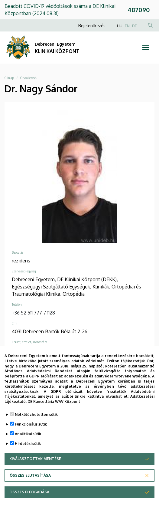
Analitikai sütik (28, 441)
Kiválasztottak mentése (35, 466)
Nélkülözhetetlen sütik (36, 422)
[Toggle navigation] (145, 47)
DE (134, 26)
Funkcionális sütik (31, 431)
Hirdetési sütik (28, 451)
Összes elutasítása (30, 483)
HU (119, 26)
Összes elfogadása (29, 499)
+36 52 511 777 (27, 313)
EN (127, 26)
